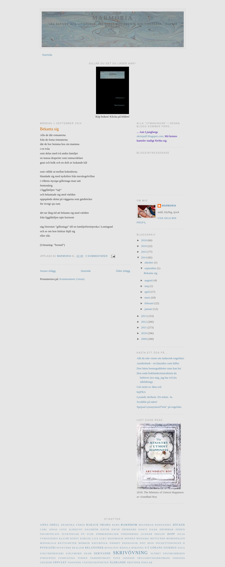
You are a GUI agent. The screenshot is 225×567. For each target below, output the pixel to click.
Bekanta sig (49, 129)
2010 (144, 333)
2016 (144, 246)
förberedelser (107, 534)
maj (147, 286)
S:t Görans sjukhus (161, 547)
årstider (133, 562)
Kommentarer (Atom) (72, 279)
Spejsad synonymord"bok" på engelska (159, 407)
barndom (129, 524)
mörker (84, 543)
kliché (64, 538)
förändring (130, 534)
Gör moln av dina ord (149, 386)
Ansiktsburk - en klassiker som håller (158, 363)
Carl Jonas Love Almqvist (61, 529)
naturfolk (100, 543)
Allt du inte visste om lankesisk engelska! (160, 358)
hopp (171, 534)
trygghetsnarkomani (153, 558)
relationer (94, 547)
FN (83, 534)
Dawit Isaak (148, 529)
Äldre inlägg (123, 270)
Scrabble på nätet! (147, 401)
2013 (144, 316)
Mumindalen (175, 538)
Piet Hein (147, 543)
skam (88, 553)
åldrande (118, 562)
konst (74, 538)
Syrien (83, 558)
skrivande (102, 553)
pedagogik (130, 543)
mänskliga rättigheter (58, 543)
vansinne (74, 562)
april (148, 291)
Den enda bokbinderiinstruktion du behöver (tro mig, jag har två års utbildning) (157, 377)
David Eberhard (123, 529)
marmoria (112, 18)
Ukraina (178, 558)
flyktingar (70, 534)
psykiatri (48, 547)
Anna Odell (50, 524)
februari (149, 303)
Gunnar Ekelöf (153, 534)
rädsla (125, 548)
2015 (144, 251)
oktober (149, 262)
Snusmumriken (174, 553)
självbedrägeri (52, 553)
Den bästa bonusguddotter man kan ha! (159, 368)
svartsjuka (66, 558)
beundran (146, 525)
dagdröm (92, 529)
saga (181, 548)
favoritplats (50, 534)
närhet (114, 543)
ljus (95, 538)
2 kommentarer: (97, 256)
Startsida (47, 54)
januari (149, 309)
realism (78, 548)
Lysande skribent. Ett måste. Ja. (155, 397)
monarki (142, 538)
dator (104, 529)
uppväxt (60, 562)
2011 (144, 327)
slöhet (156, 553)
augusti (149, 280)
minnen (130, 538)
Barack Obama (98, 524)
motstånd (157, 538)
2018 (144, 240)
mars (148, 297)
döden (180, 529)
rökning (137, 548)
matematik (116, 538)
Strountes (48, 558)
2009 (144, 339)
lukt (103, 538)
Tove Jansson (124, 558)
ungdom (46, 562)
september (151, 268)
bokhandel (163, 525)
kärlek (85, 538)
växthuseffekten (95, 562)
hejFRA (141, 392)
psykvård (64, 548)
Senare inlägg (48, 270)
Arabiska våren (73, 525)
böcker (179, 524)
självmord (74, 553)
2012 (144, 321)
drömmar (167, 529)
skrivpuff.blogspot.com (150, 136)
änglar (146, 562)
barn (116, 525)
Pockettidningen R (170, 543)
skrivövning (130, 552)
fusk (90, 534)
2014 (144, 257)
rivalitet (112, 548)
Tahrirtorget (100, 558)
